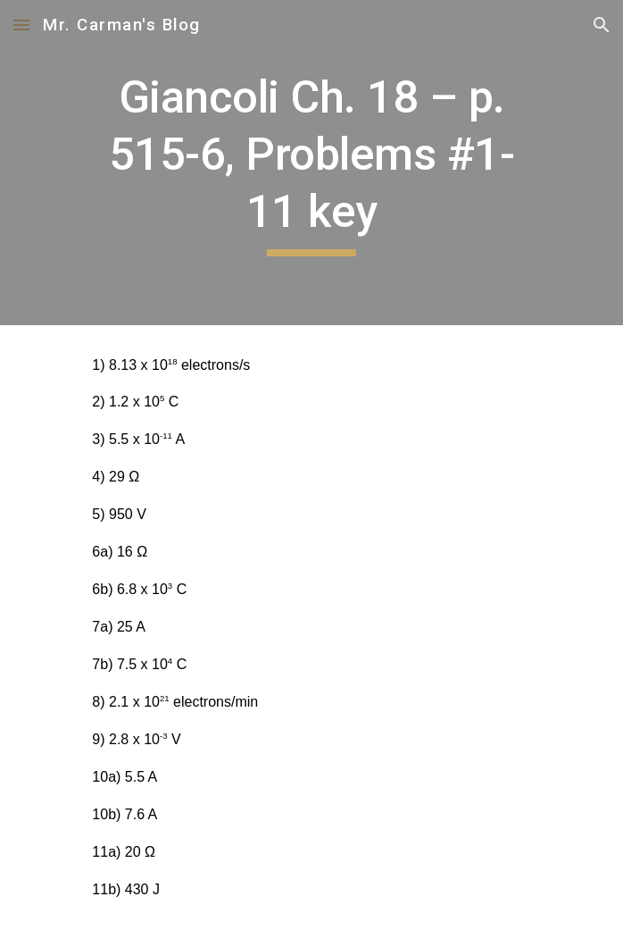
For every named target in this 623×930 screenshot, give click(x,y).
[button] (21, 24)
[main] (311, 163)
